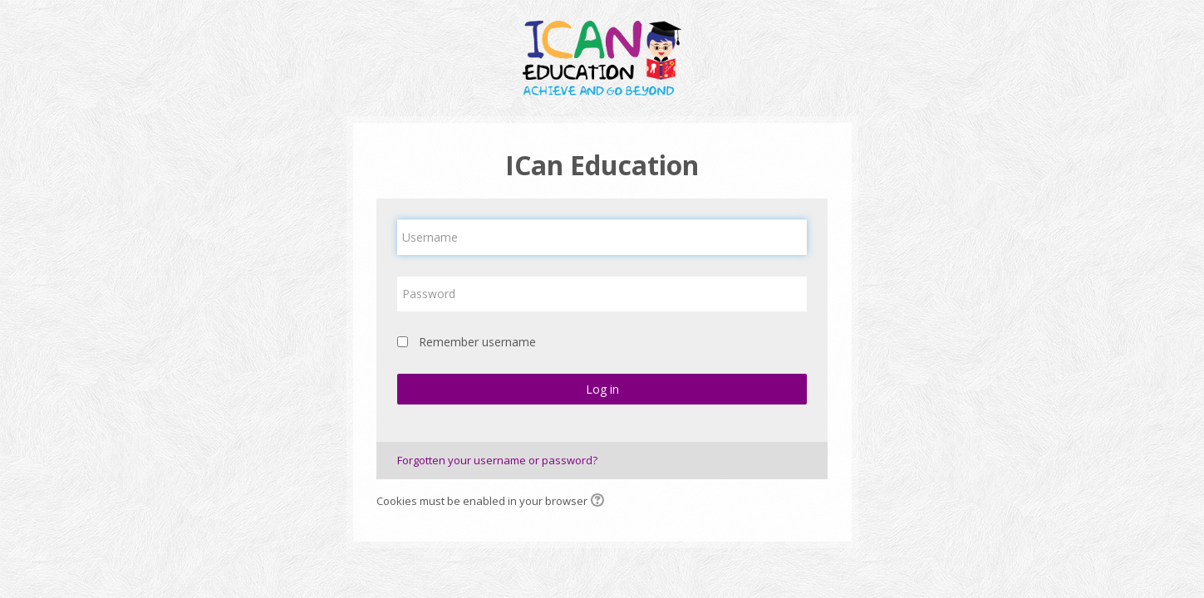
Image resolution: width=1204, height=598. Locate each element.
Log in (602, 389)
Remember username (477, 342)
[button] (600, 502)
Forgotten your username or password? (497, 460)
